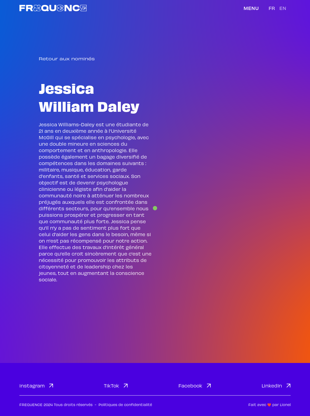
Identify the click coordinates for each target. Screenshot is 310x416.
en (282, 8)
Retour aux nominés (67, 58)
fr (272, 8)
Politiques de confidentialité (125, 404)
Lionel (285, 404)
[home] (53, 8)
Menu (251, 8)
